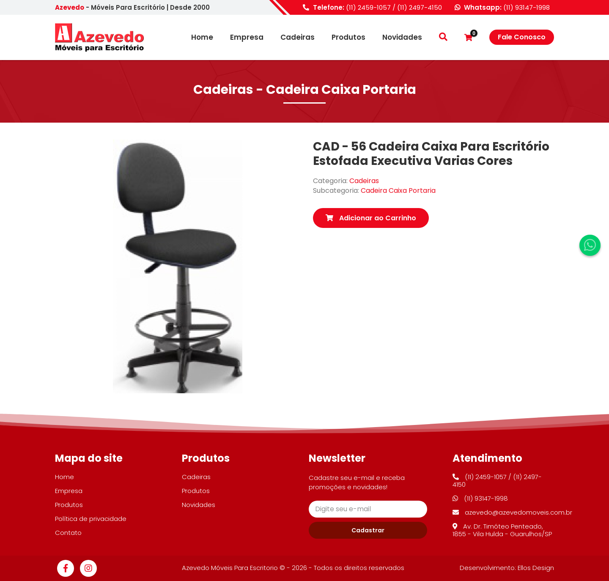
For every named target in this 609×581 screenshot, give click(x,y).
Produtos (348, 37)
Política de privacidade (90, 518)
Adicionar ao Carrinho (371, 218)
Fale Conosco (522, 37)
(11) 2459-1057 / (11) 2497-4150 (394, 7)
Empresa (246, 37)
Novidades (402, 37)
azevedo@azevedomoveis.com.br (512, 512)
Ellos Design (536, 567)
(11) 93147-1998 (526, 7)
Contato (68, 532)
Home (202, 37)
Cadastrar (367, 530)
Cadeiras (297, 37)
